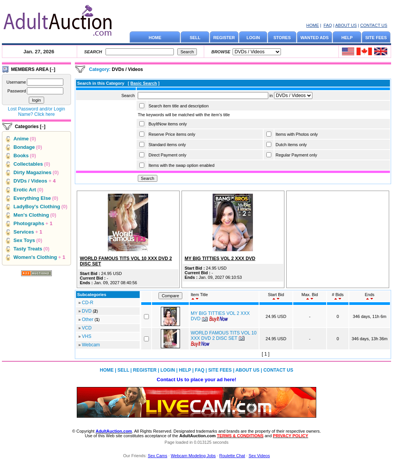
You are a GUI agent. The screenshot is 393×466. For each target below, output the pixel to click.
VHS (86, 336)
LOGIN (253, 37)
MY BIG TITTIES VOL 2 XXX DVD (220, 258)
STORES (282, 37)
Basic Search (143, 83)
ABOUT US (346, 25)
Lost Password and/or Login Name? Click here (36, 111)
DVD (86, 311)
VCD (86, 328)
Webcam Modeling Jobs (193, 455)
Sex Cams (157, 455)
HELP (346, 37)
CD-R (87, 302)
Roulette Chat (232, 455)
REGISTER (224, 37)
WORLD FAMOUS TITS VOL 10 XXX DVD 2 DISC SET (223, 335)
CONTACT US (374, 25)
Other (87, 319)
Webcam (91, 344)
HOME (312, 25)
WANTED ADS (315, 37)
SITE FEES (376, 37)
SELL (195, 37)
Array (293, 95)
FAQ (328, 25)
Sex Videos (259, 455)
